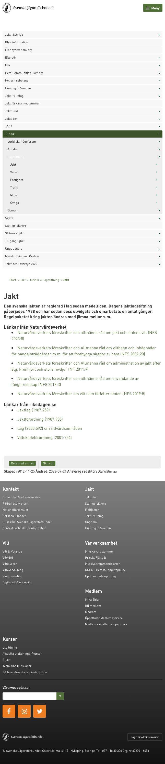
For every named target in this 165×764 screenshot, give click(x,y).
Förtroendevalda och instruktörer (25, 672)
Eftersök (10, 57)
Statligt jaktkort (15, 225)
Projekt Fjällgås (96, 557)
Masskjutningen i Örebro (22, 256)
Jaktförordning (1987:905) (40, 419)
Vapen (14, 172)
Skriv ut (48, 463)
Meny (152, 8)
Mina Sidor (92, 599)
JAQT (8, 126)
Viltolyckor (10, 564)
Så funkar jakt (14, 233)
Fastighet (16, 180)
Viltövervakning (13, 570)
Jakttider (11, 118)
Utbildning (10, 647)
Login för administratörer (145, 737)
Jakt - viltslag (14, 96)
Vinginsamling (12, 576)
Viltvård (8, 557)
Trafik (14, 187)
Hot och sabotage (16, 80)
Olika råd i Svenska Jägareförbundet (27, 522)
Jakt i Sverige (14, 34)
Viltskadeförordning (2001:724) (44, 437)
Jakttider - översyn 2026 (21, 264)
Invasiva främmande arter (102, 564)
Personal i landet (14, 516)
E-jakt (6, 660)
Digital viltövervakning (17, 582)
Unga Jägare (13, 248)
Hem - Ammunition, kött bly (24, 73)
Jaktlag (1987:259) (33, 409)
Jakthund (11, 111)
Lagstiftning (16, 157)
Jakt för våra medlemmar (22, 103)
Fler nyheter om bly (18, 50)
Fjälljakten (92, 510)
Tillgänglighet (15, 241)
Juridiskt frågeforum (22, 141)
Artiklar (13, 149)
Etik (7, 65)
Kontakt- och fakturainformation (24, 528)
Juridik (10, 134)
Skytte (9, 218)
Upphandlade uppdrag (100, 576)
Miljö (13, 195)
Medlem (90, 612)
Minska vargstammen (99, 551)
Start (12, 280)
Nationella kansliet (15, 510)
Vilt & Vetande (12, 551)
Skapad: (10, 471)
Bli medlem (93, 606)
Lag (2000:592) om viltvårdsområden (49, 428)
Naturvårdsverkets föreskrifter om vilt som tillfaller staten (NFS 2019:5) (81, 393)
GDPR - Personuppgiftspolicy (105, 570)
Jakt (13, 164)
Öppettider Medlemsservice (21, 497)
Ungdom (91, 522)
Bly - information (16, 42)
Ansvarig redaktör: (82, 471)
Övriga (14, 203)
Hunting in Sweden (18, 88)
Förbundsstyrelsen (15, 503)
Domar (12, 210)
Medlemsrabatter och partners (106, 624)
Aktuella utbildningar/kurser (22, 653)
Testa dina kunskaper (17, 666)
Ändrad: (42, 471)
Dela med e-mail (22, 463)
